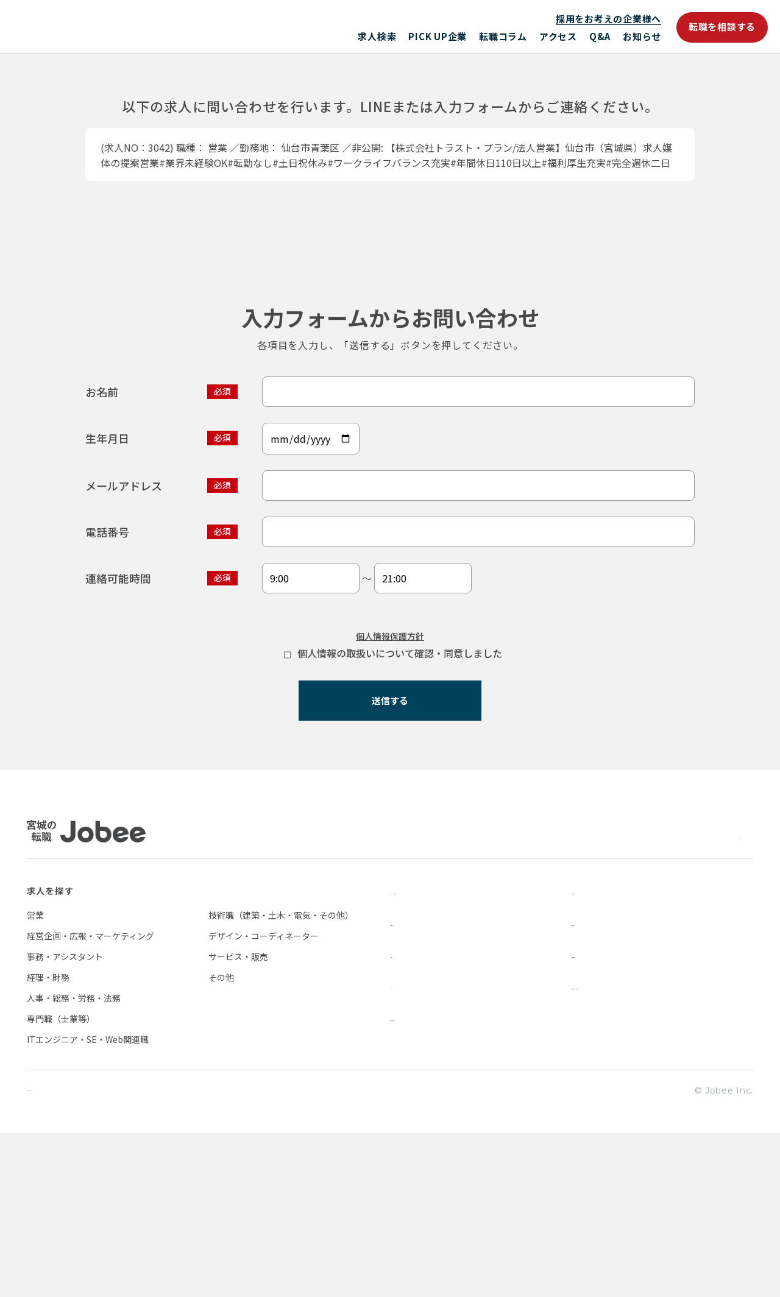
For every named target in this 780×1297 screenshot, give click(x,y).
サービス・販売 (238, 1120)
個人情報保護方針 (390, 786)
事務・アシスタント (65, 1120)
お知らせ (642, 36)
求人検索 (377, 36)
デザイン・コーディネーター (263, 1099)
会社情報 (590, 1086)
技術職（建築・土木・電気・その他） (280, 1078)
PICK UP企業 (437, 36)
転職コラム (503, 36)
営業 (35, 1078)
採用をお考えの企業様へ (608, 18)
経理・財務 (48, 1140)
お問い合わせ (600, 1117)
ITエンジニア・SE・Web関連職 (88, 1202)
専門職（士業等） (61, 1182)
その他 (221, 1140)
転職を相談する (722, 26)
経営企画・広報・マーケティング (90, 1099)
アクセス (558, 36)
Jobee (115, 26)
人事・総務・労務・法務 (74, 1161)
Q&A (600, 36)
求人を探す (50, 1054)
